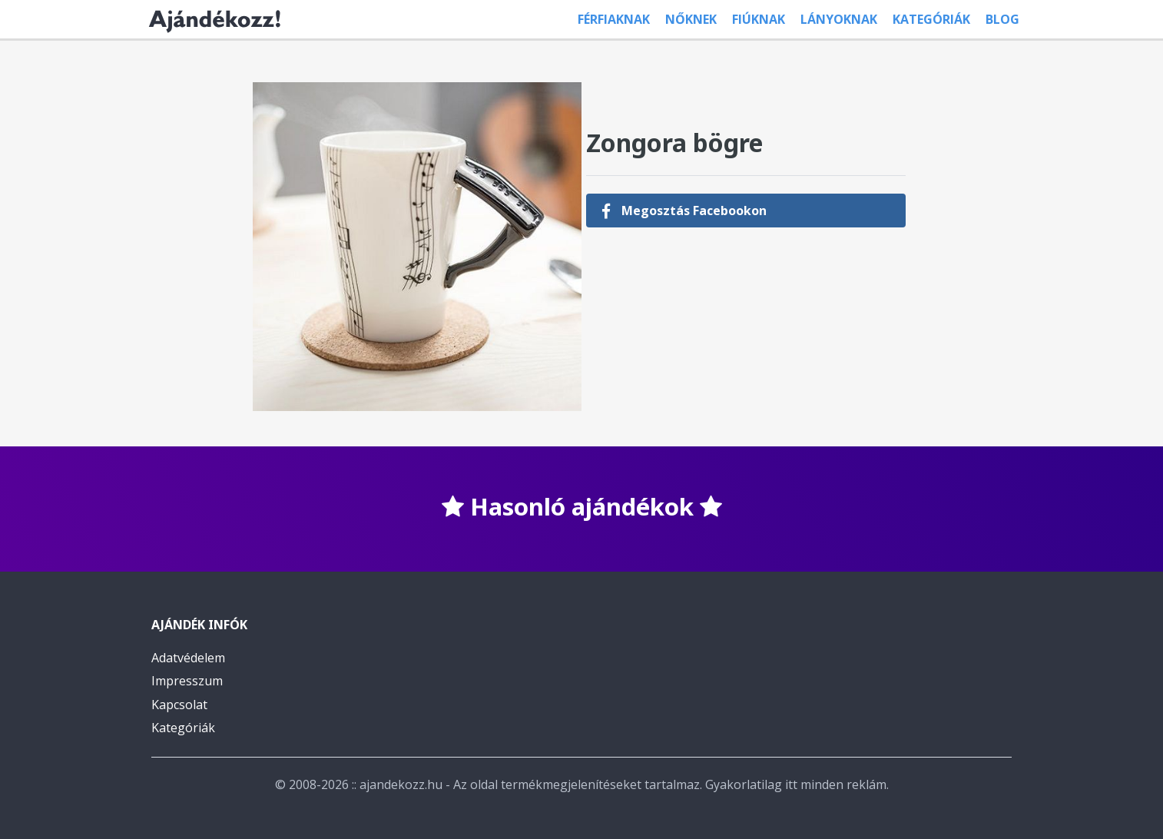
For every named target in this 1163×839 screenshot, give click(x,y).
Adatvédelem (188, 657)
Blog (1002, 19)
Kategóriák (931, 19)
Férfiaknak (614, 19)
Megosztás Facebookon (684, 210)
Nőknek (691, 19)
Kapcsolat (179, 704)
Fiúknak (758, 19)
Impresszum (187, 680)
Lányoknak (838, 19)
